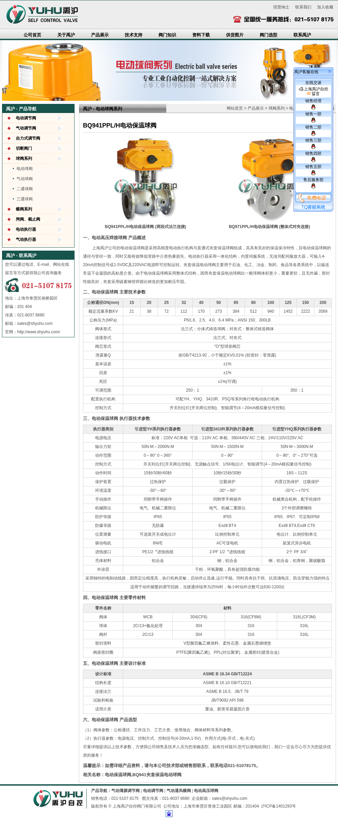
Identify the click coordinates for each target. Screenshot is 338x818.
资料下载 (201, 34)
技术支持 (133, 34)
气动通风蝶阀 (179, 790)
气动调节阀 (26, 128)
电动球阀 (25, 168)
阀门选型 (268, 34)
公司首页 (32, 34)
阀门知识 (167, 34)
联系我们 (303, 7)
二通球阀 (25, 189)
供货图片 (235, 34)
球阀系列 (24, 158)
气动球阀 (25, 178)
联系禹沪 (302, 34)
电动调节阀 (26, 118)
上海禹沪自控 (313, 91)
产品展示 (100, 34)
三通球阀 (25, 199)
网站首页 (235, 108)
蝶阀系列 (24, 209)
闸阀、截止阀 (28, 219)
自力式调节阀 (28, 138)
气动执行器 (26, 239)
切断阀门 (24, 148)
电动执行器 (26, 229)
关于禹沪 (66, 34)
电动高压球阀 (206, 790)
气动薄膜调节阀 (125, 790)
